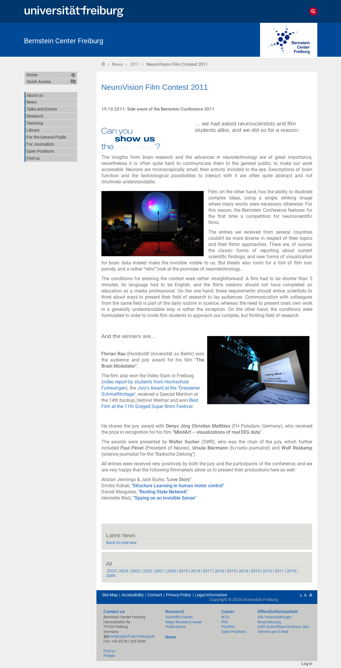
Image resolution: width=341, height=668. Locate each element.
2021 (159, 571)
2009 (110, 575)
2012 (267, 571)
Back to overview (121, 542)
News (117, 64)
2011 (134, 64)
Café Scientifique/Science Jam (283, 626)
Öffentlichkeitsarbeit (277, 611)
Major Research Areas (183, 622)
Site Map (110, 595)
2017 (207, 571)
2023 (135, 571)
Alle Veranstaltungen (274, 617)
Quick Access (39, 81)
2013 (255, 571)
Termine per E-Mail (272, 631)
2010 (291, 571)
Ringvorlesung (269, 622)
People (109, 655)
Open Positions (233, 631)
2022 (147, 571)
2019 (183, 571)
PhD (224, 622)
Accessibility (133, 595)
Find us (109, 651)
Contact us (114, 611)
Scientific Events (179, 617)
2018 (195, 571)
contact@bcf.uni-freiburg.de (131, 636)
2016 (219, 571)
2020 (171, 571)
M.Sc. (226, 617)
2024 (123, 571)
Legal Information (211, 595)
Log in (306, 663)
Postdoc (228, 626)
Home (103, 64)
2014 (243, 571)
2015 (231, 571)
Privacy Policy (178, 595)
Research (174, 611)
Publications (175, 626)
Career (227, 611)
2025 (111, 571)
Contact (155, 595)
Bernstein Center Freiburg (63, 41)
